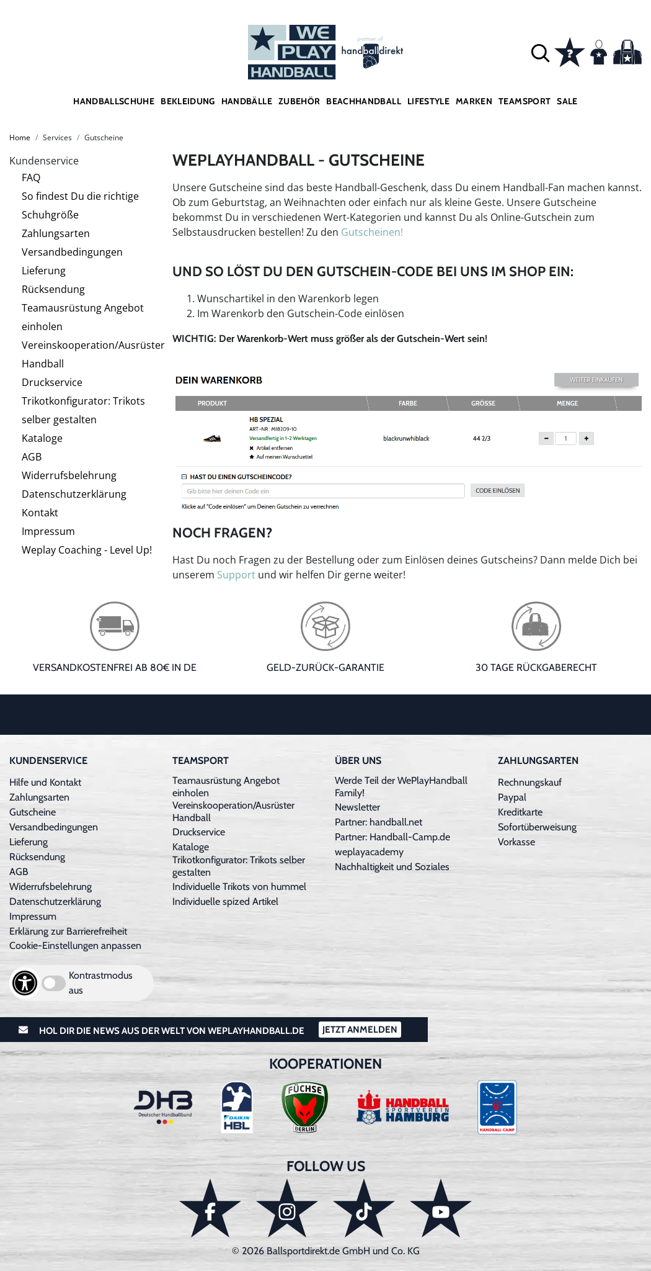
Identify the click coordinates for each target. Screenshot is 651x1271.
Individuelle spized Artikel (225, 901)
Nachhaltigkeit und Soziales (392, 867)
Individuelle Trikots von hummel (239, 886)
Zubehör (299, 101)
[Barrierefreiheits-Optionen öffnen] (24, 983)
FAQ (31, 177)
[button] (540, 52)
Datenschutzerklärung (74, 494)
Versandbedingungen (72, 252)
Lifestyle (428, 101)
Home (19, 137)
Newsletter (357, 807)
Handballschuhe (113, 101)
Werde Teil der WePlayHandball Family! (401, 787)
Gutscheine (32, 812)
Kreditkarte (520, 812)
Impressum (48, 531)
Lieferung (44, 270)
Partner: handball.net (378, 822)
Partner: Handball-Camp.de (392, 837)
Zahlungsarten (56, 233)
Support (236, 575)
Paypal (512, 797)
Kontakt (40, 512)
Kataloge (42, 438)
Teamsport (524, 101)
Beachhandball (363, 101)
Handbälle (246, 101)
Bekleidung (188, 101)
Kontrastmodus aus (101, 982)
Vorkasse (516, 842)
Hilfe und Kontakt (45, 782)
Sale (567, 101)
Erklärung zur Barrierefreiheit (68, 931)
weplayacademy (369, 852)
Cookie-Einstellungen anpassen (75, 945)
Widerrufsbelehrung (69, 475)
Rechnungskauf (530, 782)
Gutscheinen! (372, 232)
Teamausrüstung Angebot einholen (83, 317)
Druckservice (52, 382)
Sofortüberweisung (537, 827)
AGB (32, 457)
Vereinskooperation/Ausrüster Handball (93, 354)
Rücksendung (53, 289)
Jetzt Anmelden (359, 1029)
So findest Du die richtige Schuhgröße (80, 205)
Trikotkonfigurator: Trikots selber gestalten (83, 410)
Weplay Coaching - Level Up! (87, 550)
